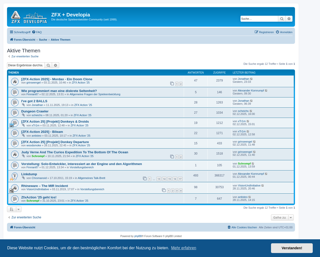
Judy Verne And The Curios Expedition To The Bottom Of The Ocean (74, 152)
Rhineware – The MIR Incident (44, 186)
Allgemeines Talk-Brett (91, 177)
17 (180, 178)
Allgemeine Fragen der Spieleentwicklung (95, 94)
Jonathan (243, 78)
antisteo (37, 135)
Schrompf (38, 156)
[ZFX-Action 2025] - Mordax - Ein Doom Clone (56, 79)
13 (159, 178)
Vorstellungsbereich (82, 167)
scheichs (37, 115)
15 (169, 178)
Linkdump (29, 174)
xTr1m (36, 125)
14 (164, 178)
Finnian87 (32, 94)
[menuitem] (37, 32)
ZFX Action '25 (81, 82)
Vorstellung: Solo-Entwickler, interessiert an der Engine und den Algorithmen (81, 164)
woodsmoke (33, 145)
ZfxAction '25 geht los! (38, 197)
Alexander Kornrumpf (251, 90)
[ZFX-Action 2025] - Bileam (42, 132)
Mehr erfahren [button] (183, 248)
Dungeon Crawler (34, 111)
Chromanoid (39, 177)
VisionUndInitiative (37, 189)
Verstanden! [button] (292, 248)
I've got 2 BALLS (34, 101)
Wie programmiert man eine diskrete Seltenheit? (59, 91)
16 (175, 178)
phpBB (138, 236)
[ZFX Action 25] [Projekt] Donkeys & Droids (55, 121)
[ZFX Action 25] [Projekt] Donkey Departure (55, 142)
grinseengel (33, 82)
